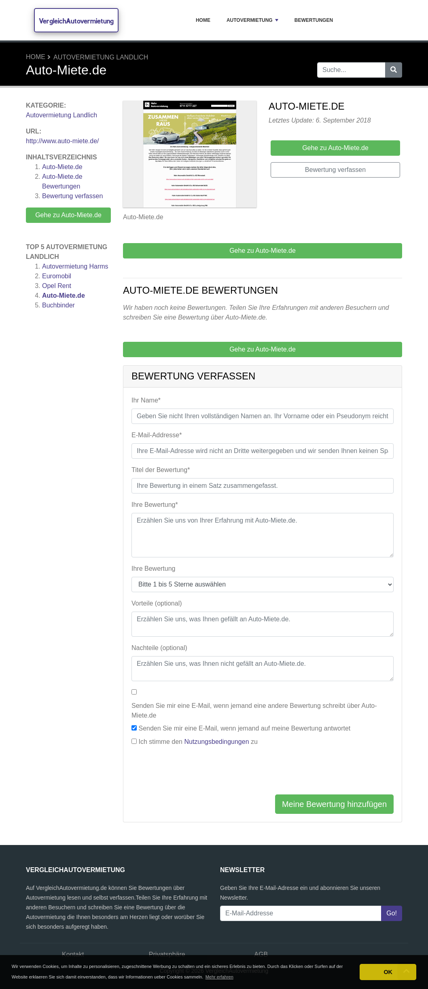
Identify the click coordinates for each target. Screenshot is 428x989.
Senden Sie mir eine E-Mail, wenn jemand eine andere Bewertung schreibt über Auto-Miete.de (254, 710)
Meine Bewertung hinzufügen (334, 804)
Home (203, 20)
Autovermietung (252, 20)
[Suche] (393, 70)
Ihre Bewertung (153, 568)
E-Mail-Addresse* (156, 435)
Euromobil (56, 276)
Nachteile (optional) (159, 647)
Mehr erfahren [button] (219, 976)
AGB (261, 954)
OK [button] (388, 972)
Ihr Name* (146, 400)
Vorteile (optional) (156, 603)
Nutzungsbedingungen (216, 741)
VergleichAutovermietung (76, 21)
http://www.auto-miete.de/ (62, 141)
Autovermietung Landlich (100, 57)
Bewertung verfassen (72, 196)
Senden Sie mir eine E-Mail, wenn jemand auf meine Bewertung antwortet (244, 728)
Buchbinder (58, 305)
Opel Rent (56, 285)
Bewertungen (314, 20)
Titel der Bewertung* (160, 469)
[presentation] (192, 772)
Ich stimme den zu (197, 741)
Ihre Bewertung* (154, 504)
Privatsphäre (167, 954)
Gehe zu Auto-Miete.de (68, 215)
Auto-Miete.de (62, 166)
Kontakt (73, 954)
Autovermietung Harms (75, 266)
